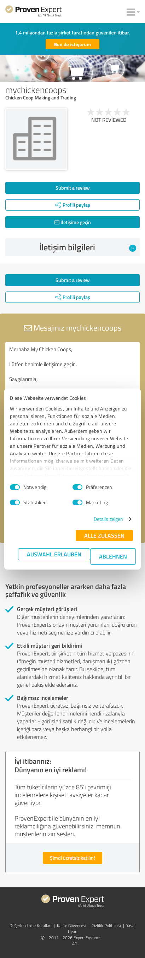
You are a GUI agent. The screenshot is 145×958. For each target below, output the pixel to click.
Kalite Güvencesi (71, 925)
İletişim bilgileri (87, 247)
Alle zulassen (104, 535)
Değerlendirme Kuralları (31, 925)
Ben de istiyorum (72, 44)
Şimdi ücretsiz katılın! (72, 857)
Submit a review (73, 187)
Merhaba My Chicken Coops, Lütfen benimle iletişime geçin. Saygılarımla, (72, 382)
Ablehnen (113, 556)
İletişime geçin (72, 222)
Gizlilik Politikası (106, 925)
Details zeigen (108, 519)
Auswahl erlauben (54, 554)
